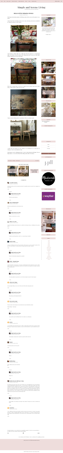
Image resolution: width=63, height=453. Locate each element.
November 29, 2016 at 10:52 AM (13, 222)
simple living (49, 257)
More (39, 433)
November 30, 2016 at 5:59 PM (15, 353)
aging (49, 240)
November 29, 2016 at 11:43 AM (13, 242)
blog (4, 1)
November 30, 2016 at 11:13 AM (13, 343)
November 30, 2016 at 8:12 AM (13, 323)
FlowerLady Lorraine (13, 301)
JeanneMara (11, 407)
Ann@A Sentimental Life (13, 202)
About (29, 1)
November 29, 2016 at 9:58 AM (13, 203)
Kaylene (10, 322)
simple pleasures (21, 1)
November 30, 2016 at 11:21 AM (13, 362)
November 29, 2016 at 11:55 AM (15, 233)
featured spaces (14, 1)
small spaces (18, 160)
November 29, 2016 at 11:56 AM (15, 253)
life (48, 251)
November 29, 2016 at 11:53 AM (15, 194)
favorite (49, 245)
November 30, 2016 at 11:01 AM (15, 314)
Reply (8, 247)
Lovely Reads (8, 1)
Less (8, 433)
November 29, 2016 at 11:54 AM (15, 213)
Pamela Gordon (12, 241)
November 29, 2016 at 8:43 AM (13, 183)
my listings (47, 121)
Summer (11, 342)
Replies (11, 191)
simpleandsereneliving (35, 440)
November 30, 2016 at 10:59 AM (15, 293)
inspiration (48, 250)
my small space (48, 252)
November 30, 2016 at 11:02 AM (15, 334)
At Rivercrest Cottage (13, 282)
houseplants (49, 249)
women (49, 259)
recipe (49, 253)
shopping (48, 256)
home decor (10, 160)
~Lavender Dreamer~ (13, 182)
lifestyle (14, 160)
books (49, 242)
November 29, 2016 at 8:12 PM (13, 283)
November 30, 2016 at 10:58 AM (15, 274)
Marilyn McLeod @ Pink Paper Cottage (16, 381)
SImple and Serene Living (16, 193)
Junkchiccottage (12, 361)
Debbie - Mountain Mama (14, 261)
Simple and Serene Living (31, 7)
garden (49, 246)
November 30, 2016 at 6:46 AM (13, 302)
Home (2, 1)
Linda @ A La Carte (12, 221)
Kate (38, 451)
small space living (49, 258)
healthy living (49, 247)
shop (26, 1)
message (48, 150)
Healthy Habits (34, 1)
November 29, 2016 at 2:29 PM (13, 262)
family (49, 243)
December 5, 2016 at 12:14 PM (15, 373)
